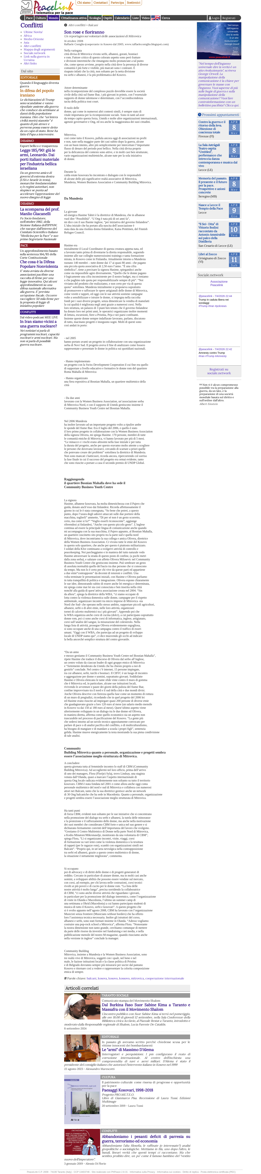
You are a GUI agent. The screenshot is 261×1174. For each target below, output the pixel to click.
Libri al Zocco (207, 254)
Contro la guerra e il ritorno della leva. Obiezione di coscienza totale (211, 127)
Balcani (93, 25)
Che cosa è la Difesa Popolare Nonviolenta (39, 264)
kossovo (124, 978)
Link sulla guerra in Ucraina (37, 58)
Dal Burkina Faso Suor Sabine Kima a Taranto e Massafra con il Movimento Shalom (146, 1007)
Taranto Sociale (115, 995)
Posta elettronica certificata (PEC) (218, 1172)
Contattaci (101, 2)
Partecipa (117, 2)
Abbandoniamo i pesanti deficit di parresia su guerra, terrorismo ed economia (146, 1139)
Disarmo (27, 141)
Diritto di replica (191, 1172)
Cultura (41, 18)
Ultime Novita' (33, 32)
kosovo (113, 978)
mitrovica (137, 978)
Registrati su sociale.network (219, 371)
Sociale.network (34, 53)
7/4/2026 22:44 (223, 296)
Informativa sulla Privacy (142, 1172)
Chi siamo (83, 2)
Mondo (53, 18)
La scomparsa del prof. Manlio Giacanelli (39, 211)
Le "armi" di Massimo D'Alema (128, 1049)
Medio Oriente (34, 39)
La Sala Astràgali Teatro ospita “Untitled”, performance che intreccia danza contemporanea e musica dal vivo (217, 155)
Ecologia (95, 18)
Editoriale (29, 77)
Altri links (30, 63)
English (155, 17)
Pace (29, 18)
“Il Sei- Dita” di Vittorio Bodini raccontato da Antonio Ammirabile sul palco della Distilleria (211, 232)
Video (146, 18)
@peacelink (205, 296)
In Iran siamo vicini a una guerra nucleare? (38, 324)
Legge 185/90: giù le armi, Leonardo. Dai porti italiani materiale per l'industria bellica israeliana (39, 159)
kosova (102, 978)
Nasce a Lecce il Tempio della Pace (210, 206)
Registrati (228, 18)
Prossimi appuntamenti (220, 114)
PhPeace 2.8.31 (119, 1172)
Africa (28, 35)
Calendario (122, 18)
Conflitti (31, 25)
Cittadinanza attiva (73, 18)
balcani (91, 978)
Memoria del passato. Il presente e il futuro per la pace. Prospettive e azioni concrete (212, 185)
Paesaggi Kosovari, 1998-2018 (127, 1090)
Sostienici (133, 2)
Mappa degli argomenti (39, 49)
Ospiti (107, 18)
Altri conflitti (32, 46)
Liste (135, 18)
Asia (26, 42)
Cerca (166, 18)
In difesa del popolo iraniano (37, 93)
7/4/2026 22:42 (223, 349)
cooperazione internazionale (164, 978)
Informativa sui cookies (169, 1172)
